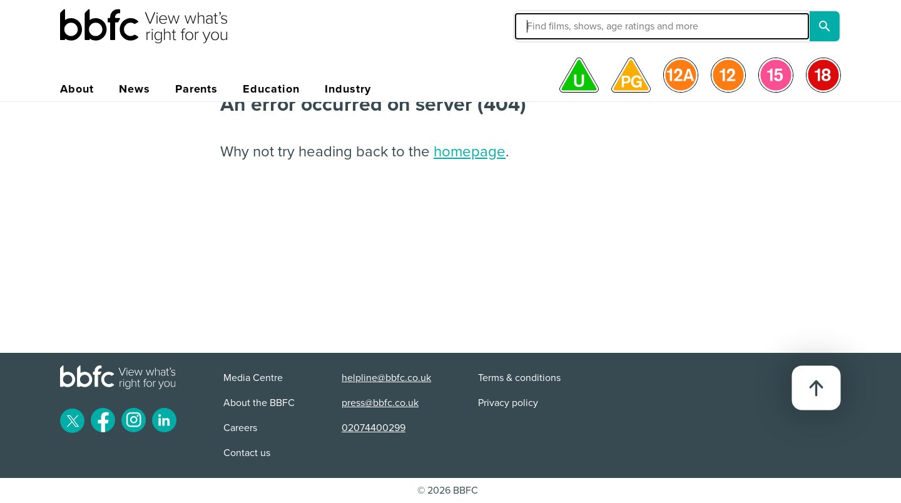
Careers (240, 428)
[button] (567, 26)
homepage (470, 152)
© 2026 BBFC (447, 490)
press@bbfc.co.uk (380, 403)
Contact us (246, 453)
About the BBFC (259, 403)
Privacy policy (508, 403)
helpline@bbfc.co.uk (386, 378)
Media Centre (253, 378)
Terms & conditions (519, 378)
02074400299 (373, 428)
